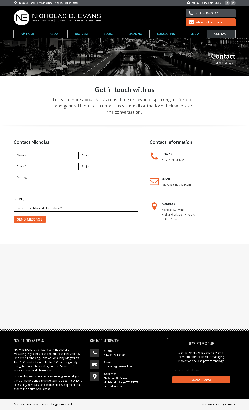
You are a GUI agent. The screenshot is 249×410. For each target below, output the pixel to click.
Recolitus (230, 404)
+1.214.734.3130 (206, 13)
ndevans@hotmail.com (211, 22)
